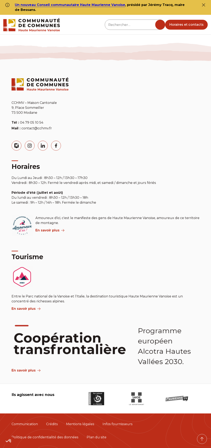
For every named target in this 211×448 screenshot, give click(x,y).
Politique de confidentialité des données (45, 437)
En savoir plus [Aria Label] (26, 370)
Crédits (52, 424)
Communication (25, 424)
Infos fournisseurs (118, 424)
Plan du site (96, 437)
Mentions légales (80, 424)
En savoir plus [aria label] (49, 230)
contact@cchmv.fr (36, 128)
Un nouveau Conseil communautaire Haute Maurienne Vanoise (70, 5)
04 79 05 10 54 (31, 122)
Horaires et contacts (186, 25)
